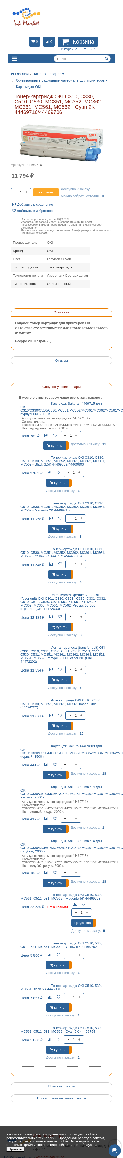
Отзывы (61, 360)
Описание (61, 312)
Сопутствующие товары (61, 387)
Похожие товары (61, 1086)
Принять (15, 1149)
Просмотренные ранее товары (61, 1098)
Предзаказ (82, 923)
